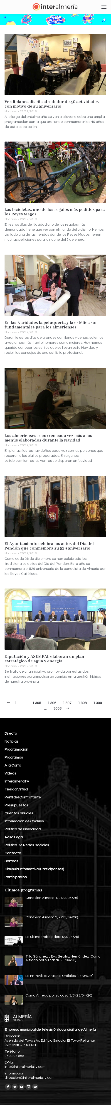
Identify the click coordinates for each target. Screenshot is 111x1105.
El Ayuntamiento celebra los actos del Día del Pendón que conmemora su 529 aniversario (49, 546)
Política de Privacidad (23, 829)
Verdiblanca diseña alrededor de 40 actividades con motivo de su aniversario (52, 104)
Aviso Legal (14, 837)
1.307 (67, 703)
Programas (14, 757)
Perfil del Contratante (23, 797)
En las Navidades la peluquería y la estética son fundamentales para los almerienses (51, 325)
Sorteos (11, 861)
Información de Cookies (24, 821)
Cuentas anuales (19, 813)
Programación (16, 749)
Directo (11, 733)
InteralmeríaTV (17, 781)
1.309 (97, 703)
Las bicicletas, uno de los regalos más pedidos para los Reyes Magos (55, 212)
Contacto (13, 853)
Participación (16, 877)
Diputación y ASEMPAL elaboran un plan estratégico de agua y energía (44, 659)
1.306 (51, 703)
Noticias (11, 111)
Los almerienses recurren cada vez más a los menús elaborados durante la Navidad (48, 438)
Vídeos (10, 773)
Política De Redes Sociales (27, 845)
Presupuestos (16, 805)
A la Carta (13, 765)
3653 (57, 708)
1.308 (82, 703)
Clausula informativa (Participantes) (34, 869)
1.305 (36, 703)
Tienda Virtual (16, 789)
